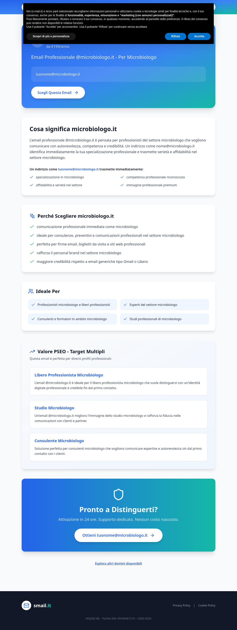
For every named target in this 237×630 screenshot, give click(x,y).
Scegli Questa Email (58, 92)
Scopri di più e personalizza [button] (51, 619)
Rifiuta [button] (175, 619)
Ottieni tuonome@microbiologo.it (118, 535)
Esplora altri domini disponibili (118, 563)
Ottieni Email (201, 7)
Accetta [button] (199, 619)
